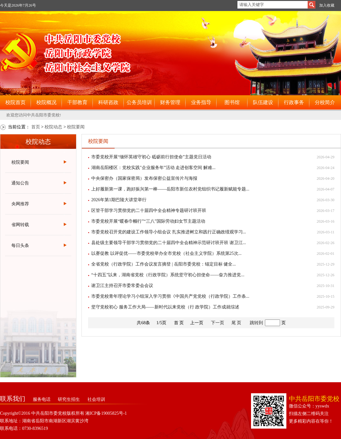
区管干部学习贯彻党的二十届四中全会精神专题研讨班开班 (148, 210)
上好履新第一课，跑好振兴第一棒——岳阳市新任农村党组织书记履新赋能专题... (170, 189)
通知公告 (20, 183)
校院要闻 (76, 127)
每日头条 (20, 245)
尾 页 (236, 322)
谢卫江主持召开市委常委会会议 (122, 285)
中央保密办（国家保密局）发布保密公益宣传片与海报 (144, 178)
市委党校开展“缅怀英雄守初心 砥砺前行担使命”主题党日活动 (151, 157)
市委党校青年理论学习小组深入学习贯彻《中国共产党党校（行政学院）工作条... (170, 296)
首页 (35, 127)
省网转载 (20, 224)
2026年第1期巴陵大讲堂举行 (119, 199)
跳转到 (256, 322)
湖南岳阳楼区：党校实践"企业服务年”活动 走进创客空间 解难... (153, 167)
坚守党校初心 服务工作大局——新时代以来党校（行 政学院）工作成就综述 (165, 307)
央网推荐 (20, 204)
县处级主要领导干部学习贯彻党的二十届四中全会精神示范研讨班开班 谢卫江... (168, 242)
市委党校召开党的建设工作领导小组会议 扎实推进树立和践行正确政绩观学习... (168, 232)
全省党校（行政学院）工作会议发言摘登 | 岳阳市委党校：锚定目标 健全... (163, 264)
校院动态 (53, 127)
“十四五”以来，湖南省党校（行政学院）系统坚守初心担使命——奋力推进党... (167, 274)
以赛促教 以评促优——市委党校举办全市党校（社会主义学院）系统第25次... (166, 253)
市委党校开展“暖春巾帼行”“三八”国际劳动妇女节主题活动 (148, 221)
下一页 (217, 322)
